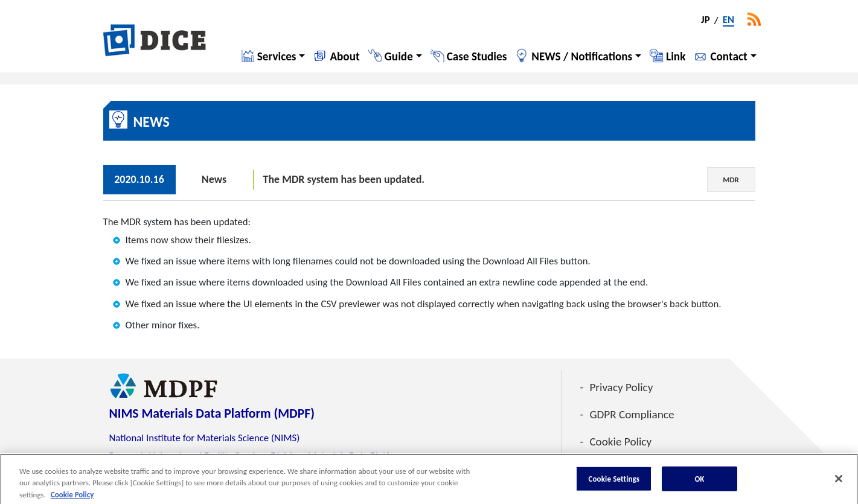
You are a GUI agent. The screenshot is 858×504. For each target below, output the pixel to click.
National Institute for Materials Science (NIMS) (204, 438)
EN (728, 20)
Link (675, 56)
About (344, 56)
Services (276, 56)
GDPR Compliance (631, 414)
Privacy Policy (621, 387)
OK (699, 481)
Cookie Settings (613, 481)
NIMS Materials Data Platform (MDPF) (212, 413)
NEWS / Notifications (581, 56)
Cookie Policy (620, 441)
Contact (728, 56)
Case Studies (477, 56)
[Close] (838, 481)
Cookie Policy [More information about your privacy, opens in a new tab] (72, 497)
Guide (399, 56)
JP (705, 20)
